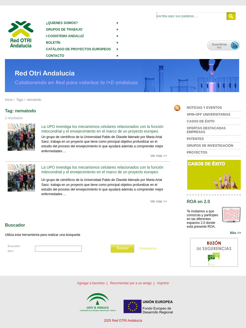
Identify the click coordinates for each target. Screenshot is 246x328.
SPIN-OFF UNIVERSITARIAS (208, 114)
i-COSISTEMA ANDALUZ (65, 36)
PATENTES (195, 139)
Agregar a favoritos (91, 283)
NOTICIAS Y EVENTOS (204, 108)
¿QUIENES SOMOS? (62, 23)
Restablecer (148, 248)
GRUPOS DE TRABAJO (64, 29)
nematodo (34, 100)
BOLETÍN (53, 43)
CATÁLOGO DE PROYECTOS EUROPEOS (78, 49)
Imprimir (163, 283)
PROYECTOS (197, 152)
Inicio (9, 100)
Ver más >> (158, 156)
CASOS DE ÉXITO (201, 121)
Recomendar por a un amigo (131, 283)
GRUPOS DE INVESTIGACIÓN (210, 146)
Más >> (235, 233)
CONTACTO (55, 56)
